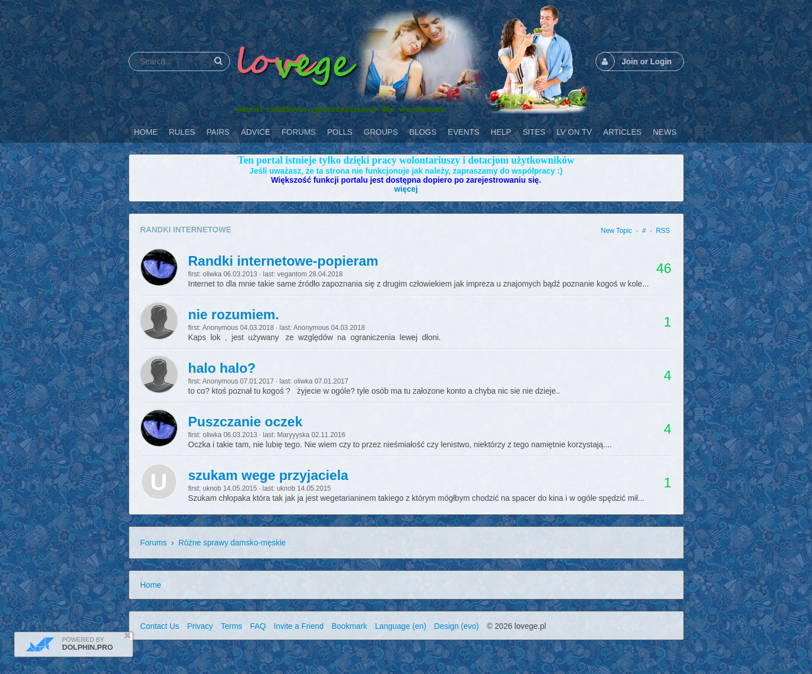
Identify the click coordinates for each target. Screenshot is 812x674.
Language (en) (400, 626)
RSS (663, 231)
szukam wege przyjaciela (268, 475)
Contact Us (159, 626)
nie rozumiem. (233, 314)
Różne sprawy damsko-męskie (232, 542)
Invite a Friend (298, 626)
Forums (153, 542)
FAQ (258, 626)
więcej (406, 188)
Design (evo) (456, 626)
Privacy (200, 626)
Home (150, 584)
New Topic (616, 231)
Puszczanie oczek (245, 421)
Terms (231, 626)
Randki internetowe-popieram (283, 260)
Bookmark (349, 626)
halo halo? (222, 368)
